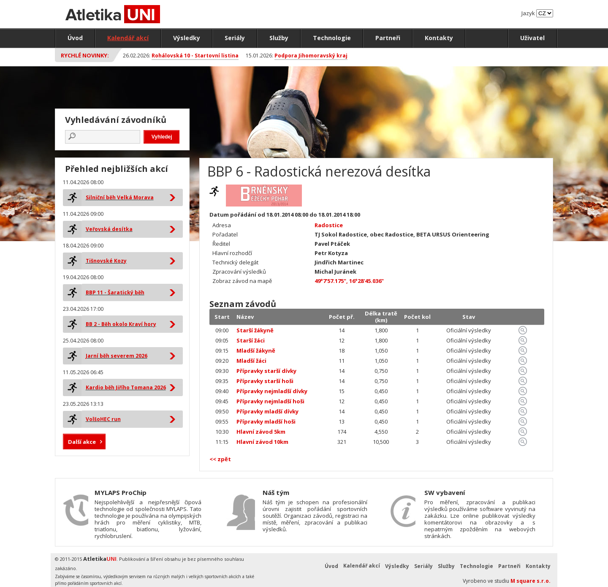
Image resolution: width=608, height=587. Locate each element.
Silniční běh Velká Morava (120, 197)
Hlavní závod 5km (260, 431)
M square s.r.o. (530, 580)
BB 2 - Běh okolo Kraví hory (121, 324)
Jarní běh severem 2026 (116, 355)
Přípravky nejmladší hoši (270, 401)
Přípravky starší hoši (264, 381)
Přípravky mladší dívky (267, 411)
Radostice (329, 225)
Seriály (235, 38)
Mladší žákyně (255, 350)
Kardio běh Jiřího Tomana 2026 (126, 387)
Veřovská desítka (109, 229)
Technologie (332, 38)
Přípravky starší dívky (266, 371)
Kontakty (439, 38)
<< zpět (220, 459)
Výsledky (186, 38)
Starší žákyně (255, 330)
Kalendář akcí (128, 38)
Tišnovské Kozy (106, 260)
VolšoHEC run (103, 419)
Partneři (387, 38)
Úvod (75, 38)
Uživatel (532, 38)
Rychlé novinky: (85, 55)
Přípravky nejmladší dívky (271, 391)
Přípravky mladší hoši (266, 421)
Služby (278, 38)
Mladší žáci (251, 360)
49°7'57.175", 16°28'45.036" (349, 281)
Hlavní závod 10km (262, 442)
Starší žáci (250, 340)
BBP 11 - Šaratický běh (115, 292)
